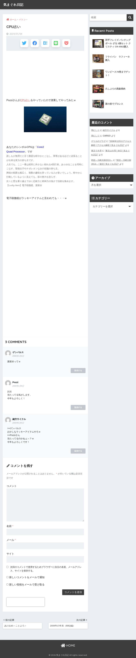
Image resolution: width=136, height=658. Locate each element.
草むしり (95, 130)
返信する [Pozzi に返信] (78, 407)
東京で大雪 (96, 150)
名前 (10, 526)
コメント (12, 485)
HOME (68, 645)
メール (11, 539)
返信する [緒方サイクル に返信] (78, 451)
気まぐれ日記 (14, 4)
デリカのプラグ (98, 141)
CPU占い (25, 100)
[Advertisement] (45, 74)
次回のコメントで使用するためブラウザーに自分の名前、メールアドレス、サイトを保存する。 (46, 568)
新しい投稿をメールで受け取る (27, 584)
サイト (10, 553)
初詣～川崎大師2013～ (102, 159)
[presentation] (26, 601)
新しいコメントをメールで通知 (27, 577)
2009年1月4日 (18, 356)
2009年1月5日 (18, 422)
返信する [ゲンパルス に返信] (78, 370)
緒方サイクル (109, 130)
